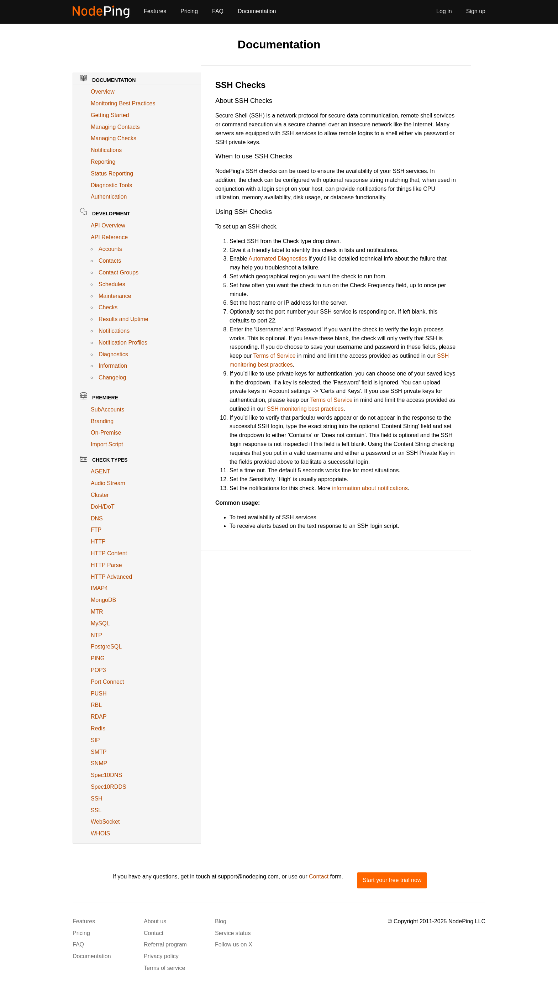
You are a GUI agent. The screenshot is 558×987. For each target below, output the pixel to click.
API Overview (108, 225)
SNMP (99, 763)
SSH (96, 799)
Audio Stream (108, 483)
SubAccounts (107, 409)
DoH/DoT (103, 507)
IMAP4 (99, 588)
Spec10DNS (106, 775)
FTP (96, 530)
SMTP (98, 752)
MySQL (100, 623)
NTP (96, 635)
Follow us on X (233, 944)
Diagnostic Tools (111, 185)
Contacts (110, 261)
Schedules (112, 284)
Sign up (475, 11)
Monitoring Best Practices (123, 103)
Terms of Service (274, 356)
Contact (318, 876)
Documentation (257, 11)
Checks (108, 307)
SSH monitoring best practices (305, 409)
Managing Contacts (115, 127)
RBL (96, 705)
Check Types (103, 459)
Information (113, 366)
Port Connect (107, 682)
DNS (97, 518)
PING (98, 658)
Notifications (106, 150)
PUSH (98, 694)
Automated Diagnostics (277, 259)
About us (155, 921)
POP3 (98, 670)
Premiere (99, 396)
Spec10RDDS (108, 787)
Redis (98, 728)
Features (155, 11)
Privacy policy (161, 956)
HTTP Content (109, 553)
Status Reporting (112, 173)
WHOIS (100, 833)
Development (105, 212)
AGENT (100, 471)
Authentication (109, 197)
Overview (103, 92)
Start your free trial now (392, 880)
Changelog (112, 377)
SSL (96, 810)
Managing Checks (113, 138)
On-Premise (106, 433)
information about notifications (370, 488)
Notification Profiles (123, 343)
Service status (233, 933)
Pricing (189, 11)
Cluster (100, 495)
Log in (444, 11)
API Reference (109, 237)
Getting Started (110, 115)
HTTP (98, 542)
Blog (220, 921)
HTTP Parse (106, 565)
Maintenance (115, 296)
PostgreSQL (106, 647)
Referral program (165, 944)
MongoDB (103, 600)
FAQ (217, 11)
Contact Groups (118, 272)
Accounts (110, 249)
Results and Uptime (123, 319)
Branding (102, 421)
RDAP (98, 717)
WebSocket (105, 822)
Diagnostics (113, 354)
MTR (97, 612)
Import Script (107, 444)
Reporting (103, 162)
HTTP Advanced (111, 577)
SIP (95, 740)
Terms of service (164, 968)
